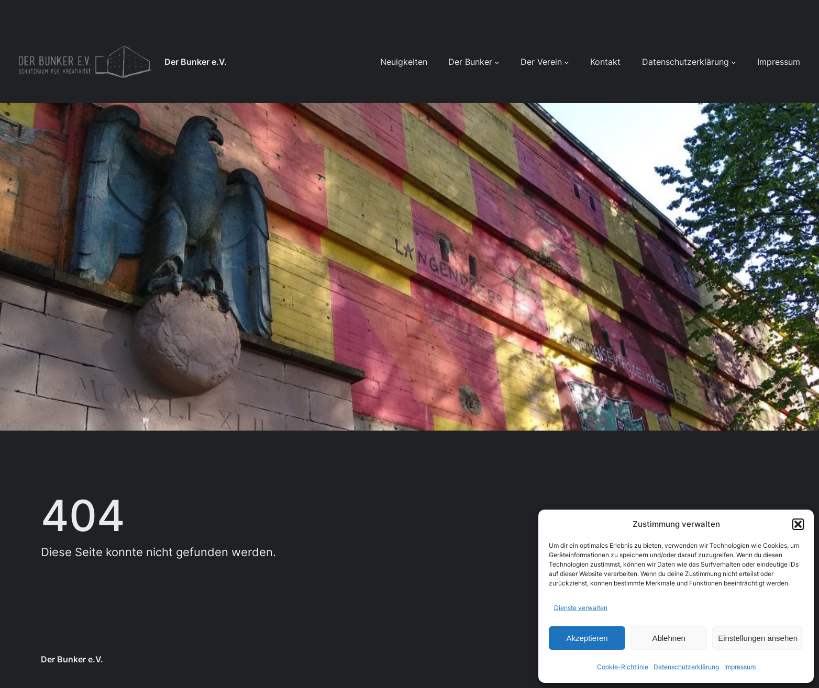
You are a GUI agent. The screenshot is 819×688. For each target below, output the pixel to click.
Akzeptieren (586, 638)
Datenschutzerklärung (686, 667)
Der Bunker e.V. (195, 62)
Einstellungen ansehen (758, 638)
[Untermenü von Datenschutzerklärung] (733, 62)
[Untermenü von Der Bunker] (497, 62)
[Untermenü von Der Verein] (566, 62)
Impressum (740, 667)
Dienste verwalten (580, 608)
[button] (798, 524)
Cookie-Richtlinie (622, 667)
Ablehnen (668, 638)
